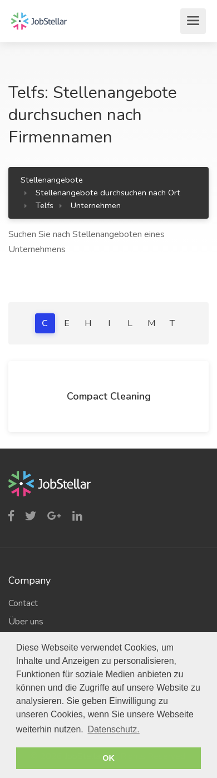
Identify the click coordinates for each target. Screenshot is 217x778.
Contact (23, 603)
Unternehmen (96, 205)
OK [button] (108, 758)
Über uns (25, 621)
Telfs (44, 205)
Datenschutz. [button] (113, 729)
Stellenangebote (52, 179)
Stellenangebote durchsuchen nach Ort (108, 192)
